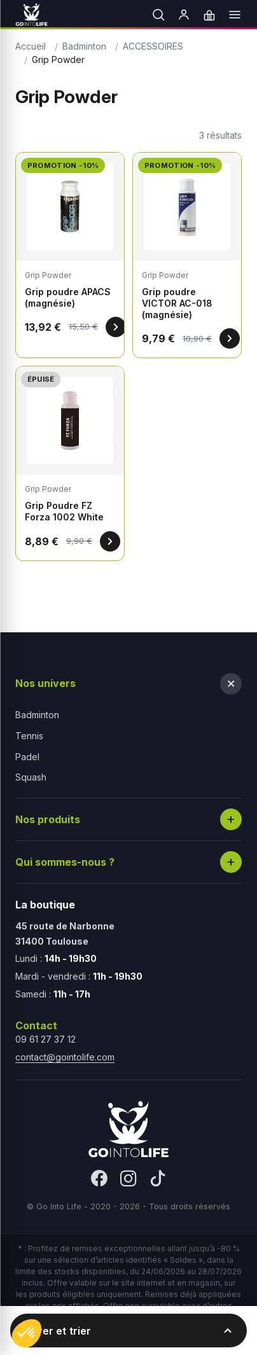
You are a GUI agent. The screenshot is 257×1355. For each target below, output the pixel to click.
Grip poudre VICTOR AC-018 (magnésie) (177, 303)
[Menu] (235, 15)
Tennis (29, 735)
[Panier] (209, 15)
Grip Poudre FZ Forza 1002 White (64, 511)
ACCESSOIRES (153, 46)
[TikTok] (157, 1179)
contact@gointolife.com (65, 1057)
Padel (27, 756)
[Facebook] (99, 1179)
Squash (30, 777)
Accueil (30, 46)
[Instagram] (128, 1179)
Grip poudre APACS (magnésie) (68, 297)
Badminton (84, 46)
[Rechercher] (158, 15)
